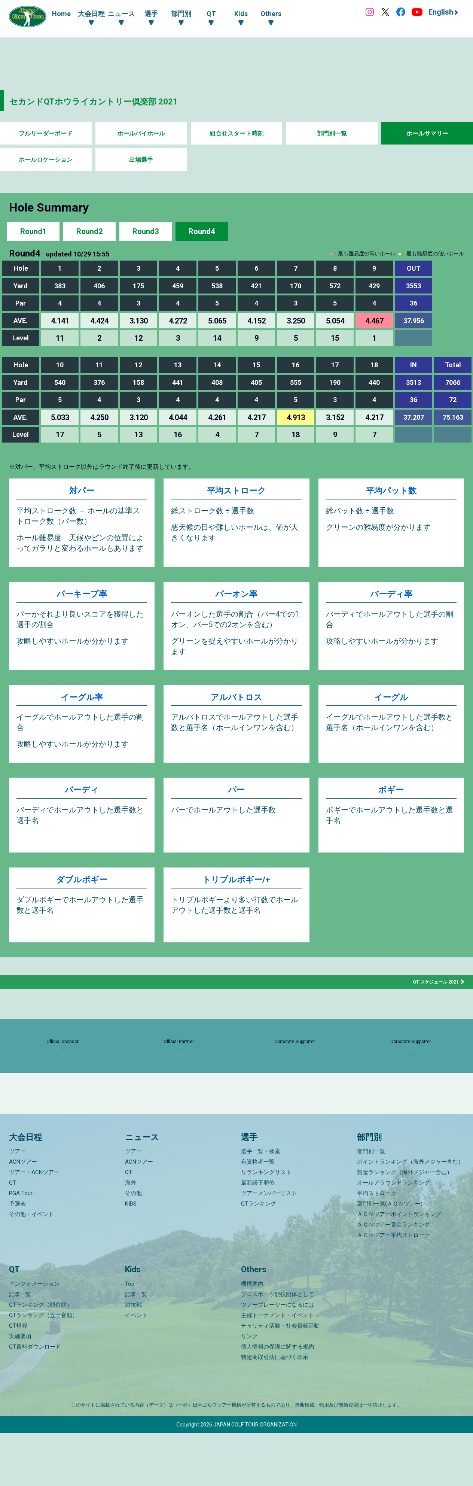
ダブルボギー (81, 889)
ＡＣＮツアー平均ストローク (393, 1288)
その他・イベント (31, 1267)
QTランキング (258, 1256)
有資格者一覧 (258, 1215)
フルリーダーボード (45, 133)
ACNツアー (23, 1215)
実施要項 (20, 1389)
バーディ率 (391, 598)
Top (129, 1336)
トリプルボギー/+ (236, 889)
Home (61, 14)
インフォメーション (34, 1336)
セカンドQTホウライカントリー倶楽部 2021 (122, 100)
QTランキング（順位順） (40, 1357)
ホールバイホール (141, 133)
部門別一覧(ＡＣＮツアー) (389, 1256)
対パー (82, 492)
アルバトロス (236, 704)
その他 (133, 1246)
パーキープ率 (82, 598)
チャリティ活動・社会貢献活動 (280, 1378)
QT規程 (18, 1378)
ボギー (391, 799)
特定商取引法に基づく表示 (274, 1410)
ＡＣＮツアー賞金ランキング (393, 1277)
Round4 (201, 231)
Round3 (145, 231)
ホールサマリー (427, 133)
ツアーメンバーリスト (269, 1246)
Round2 (89, 231)
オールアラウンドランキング (393, 1236)
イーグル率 (82, 704)
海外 (130, 1236)
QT (12, 1236)
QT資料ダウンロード (35, 1399)
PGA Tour (21, 1246)
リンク (249, 1389)
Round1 (33, 231)
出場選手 (141, 160)
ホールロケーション (45, 160)
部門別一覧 (332, 133)
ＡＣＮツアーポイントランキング (399, 1267)
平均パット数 (391, 492)
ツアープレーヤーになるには (277, 1357)
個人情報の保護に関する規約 (277, 1399)
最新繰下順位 (258, 1236)
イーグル (391, 704)
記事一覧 (20, 1347)
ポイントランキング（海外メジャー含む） (410, 1215)
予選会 (17, 1256)
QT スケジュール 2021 (432, 990)
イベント (136, 1368)
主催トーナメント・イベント (277, 1368)
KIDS (131, 1256)
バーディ (81, 799)
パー (236, 799)
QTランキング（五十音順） (43, 1368)
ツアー (17, 1204)
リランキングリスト (266, 1225)
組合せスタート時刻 (236, 133)
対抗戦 (133, 1357)
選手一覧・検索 (260, 1204)
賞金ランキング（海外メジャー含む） (404, 1225)
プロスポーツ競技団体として (277, 1347)
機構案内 (252, 1336)
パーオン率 (236, 598)
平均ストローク (236, 492)
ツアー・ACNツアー (34, 1225)
